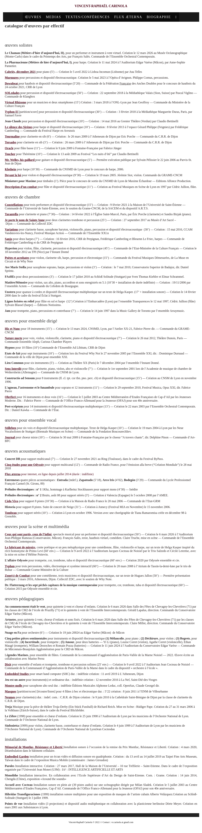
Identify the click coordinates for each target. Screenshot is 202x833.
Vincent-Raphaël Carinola (101, 7)
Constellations (14, 206)
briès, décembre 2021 (22, 73)
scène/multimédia (126, 34)
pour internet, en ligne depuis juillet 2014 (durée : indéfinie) (57, 475)
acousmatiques (107, 34)
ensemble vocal (88, 34)
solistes (53, 34)
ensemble (73, 34)
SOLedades (12, 94)
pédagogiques (145, 34)
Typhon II (11, 113)
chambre (62, 34)
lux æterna (13, 475)
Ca (7, 73)
